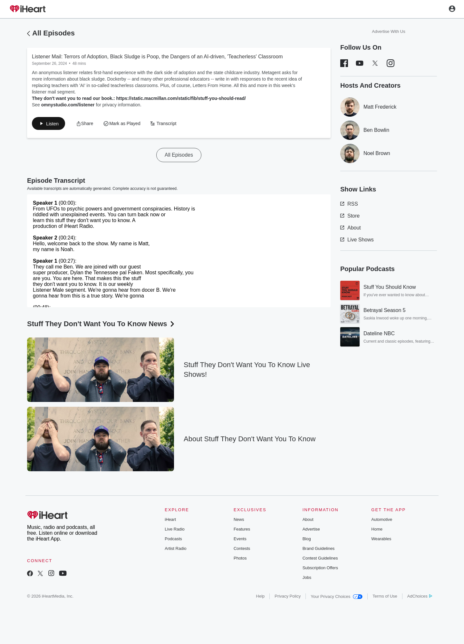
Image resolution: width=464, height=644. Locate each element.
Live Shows (357, 239)
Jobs (307, 578)
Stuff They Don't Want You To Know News (101, 325)
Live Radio (174, 530)
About (350, 227)
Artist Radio (175, 549)
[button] (88, 124)
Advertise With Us (388, 31)
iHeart (170, 520)
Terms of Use (384, 597)
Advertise (311, 530)
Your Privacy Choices (336, 597)
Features (242, 530)
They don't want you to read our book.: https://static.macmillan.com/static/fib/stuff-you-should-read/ (139, 98)
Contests (242, 549)
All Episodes (53, 33)
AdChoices (419, 597)
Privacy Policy (288, 597)
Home (376, 530)
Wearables (381, 540)
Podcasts (173, 540)
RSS (349, 204)
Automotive (381, 520)
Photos (240, 559)
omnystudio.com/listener (68, 104)
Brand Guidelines (319, 549)
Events (240, 540)
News (239, 520)
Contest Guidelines (320, 559)
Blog (307, 540)
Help (260, 597)
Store (350, 216)
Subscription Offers (320, 569)
